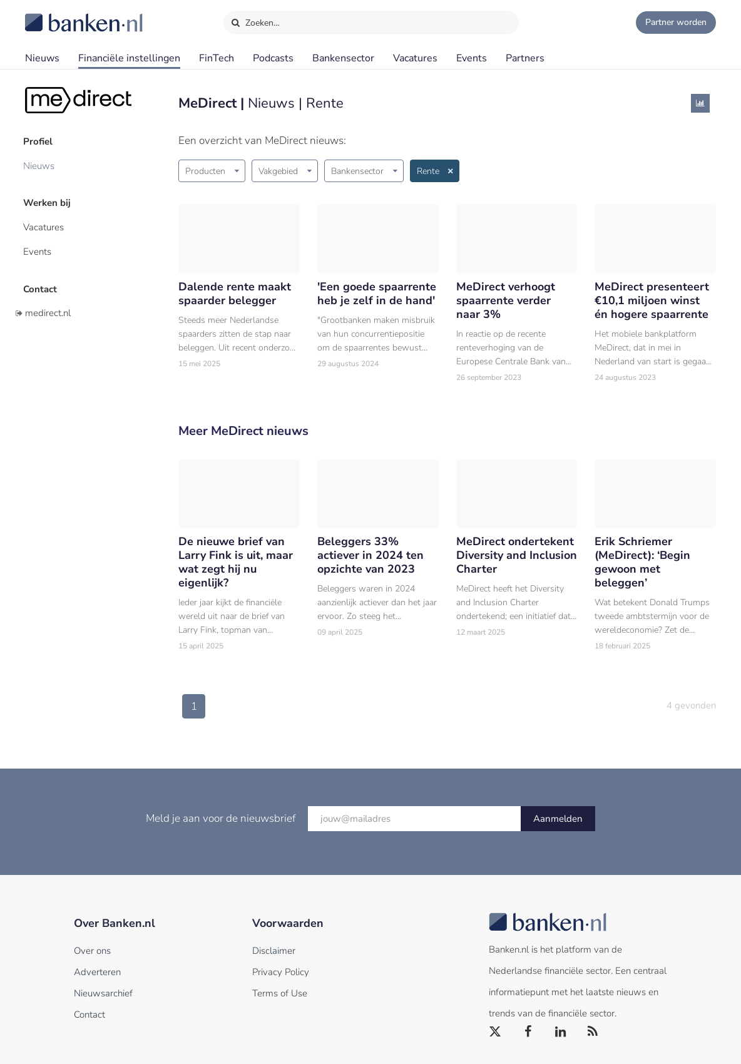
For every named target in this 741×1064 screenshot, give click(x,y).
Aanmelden (558, 818)
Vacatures (415, 58)
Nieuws (42, 58)
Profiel (39, 141)
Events (471, 58)
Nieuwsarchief (103, 993)
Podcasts (273, 58)
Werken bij (49, 201)
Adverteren (97, 972)
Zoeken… (255, 20)
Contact (42, 285)
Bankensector (343, 58)
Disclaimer (273, 950)
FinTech (216, 58)
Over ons (92, 950)
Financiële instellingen (129, 58)
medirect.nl (48, 308)
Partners (525, 58)
